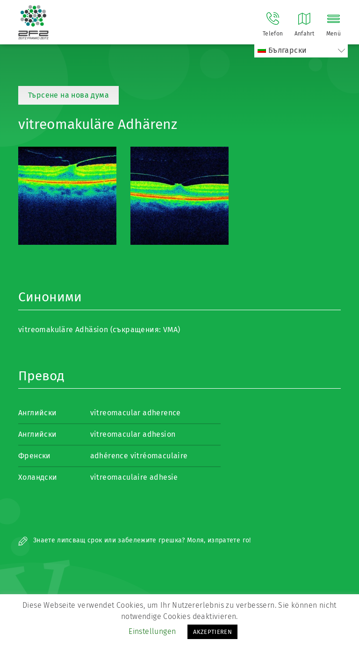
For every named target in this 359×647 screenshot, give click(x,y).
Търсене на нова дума (68, 95)
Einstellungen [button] (152, 631)
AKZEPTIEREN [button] (212, 631)
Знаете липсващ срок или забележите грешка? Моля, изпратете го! (134, 540)
